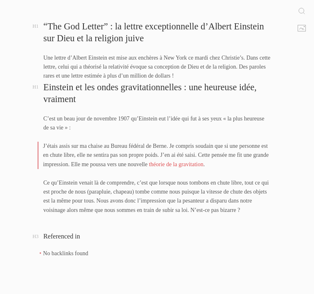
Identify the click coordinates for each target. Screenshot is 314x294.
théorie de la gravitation (176, 164)
